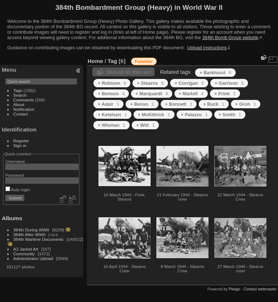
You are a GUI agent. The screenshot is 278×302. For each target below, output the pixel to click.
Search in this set (128, 72)
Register (21, 140)
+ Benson (111, 93)
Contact (20, 114)
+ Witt (145, 125)
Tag (112, 61)
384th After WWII (29, 234)
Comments (23, 99)
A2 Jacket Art (25, 249)
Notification (23, 109)
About (19, 104)
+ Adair (108, 104)
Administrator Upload (33, 258)
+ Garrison (229, 83)
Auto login (17, 189)
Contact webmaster (260, 289)
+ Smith (230, 114)
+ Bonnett (179, 104)
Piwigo (234, 289)
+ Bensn (142, 104)
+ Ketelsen (112, 114)
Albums (12, 218)
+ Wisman (111, 125)
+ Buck (213, 104)
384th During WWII (31, 229)
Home (95, 61)
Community (24, 253)
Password (14, 175)
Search (20, 95)
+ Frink (224, 93)
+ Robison (112, 83)
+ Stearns (150, 83)
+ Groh (245, 104)
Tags (17, 90)
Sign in (19, 145)
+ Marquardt (151, 93)
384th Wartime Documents (38, 239)
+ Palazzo (194, 114)
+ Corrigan (188, 83)
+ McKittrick (154, 114)
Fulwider (144, 61)
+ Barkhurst (215, 72)
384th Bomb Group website (230, 37)
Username (15, 161)
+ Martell (191, 93)
